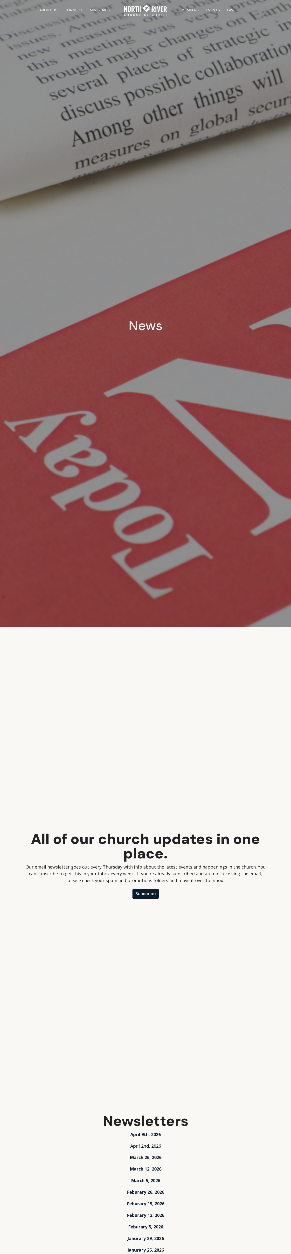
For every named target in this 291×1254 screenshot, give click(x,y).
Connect (73, 10)
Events (213, 10)
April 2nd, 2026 (145, 1146)
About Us (48, 10)
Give (231, 10)
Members (190, 10)
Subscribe (145, 894)
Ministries (100, 10)
